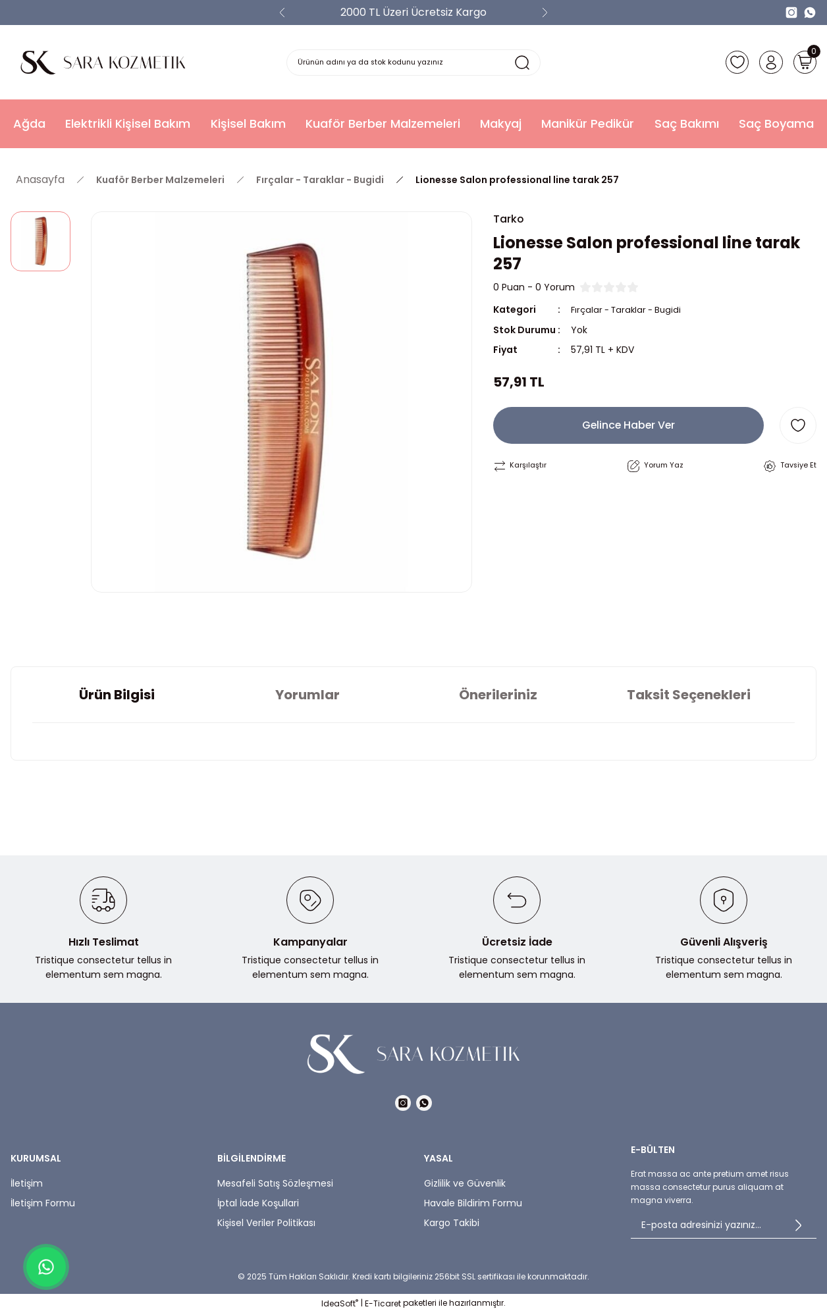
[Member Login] (766, 62)
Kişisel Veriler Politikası (266, 1222)
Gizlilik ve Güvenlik (465, 1183)
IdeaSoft (339, 1303)
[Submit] (798, 1225)
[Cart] (803, 62)
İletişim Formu (43, 1203)
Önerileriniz (498, 694)
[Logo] (103, 62)
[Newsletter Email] (723, 1225)
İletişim (27, 1183)
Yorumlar (307, 694)
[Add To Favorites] (798, 426)
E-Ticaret (383, 1303)
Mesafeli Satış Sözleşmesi (275, 1183)
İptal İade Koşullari (258, 1203)
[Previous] (282, 12)
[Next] (544, 12)
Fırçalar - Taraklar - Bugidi (630, 310)
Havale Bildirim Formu (473, 1203)
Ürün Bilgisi (117, 694)
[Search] (413, 62)
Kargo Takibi (451, 1222)
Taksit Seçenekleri (689, 694)
